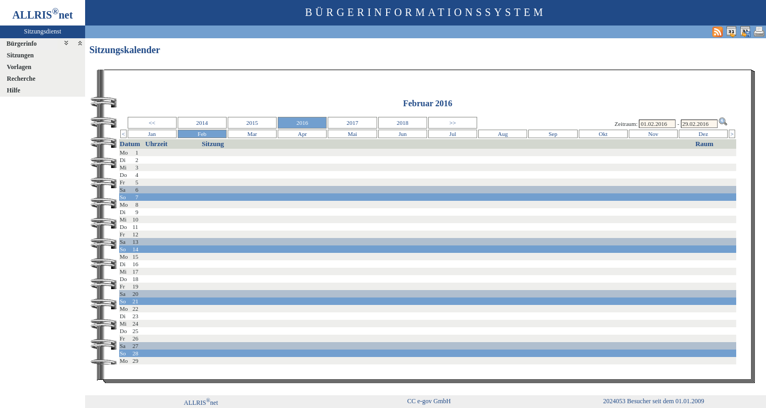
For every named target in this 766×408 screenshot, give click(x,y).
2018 (403, 123)
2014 (202, 123)
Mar (252, 134)
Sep (552, 134)
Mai (352, 134)
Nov (653, 134)
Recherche (21, 78)
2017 (353, 123)
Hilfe (13, 90)
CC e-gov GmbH (429, 401)
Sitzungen (20, 55)
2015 (252, 123)
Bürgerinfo (21, 43)
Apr (302, 134)
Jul (452, 134)
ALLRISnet (201, 402)
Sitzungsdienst (42, 31)
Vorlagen (19, 67)
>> (452, 123)
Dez (703, 134)
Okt (602, 134)
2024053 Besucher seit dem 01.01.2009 (653, 401)
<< (151, 123)
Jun (402, 134)
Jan (152, 134)
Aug (503, 134)
